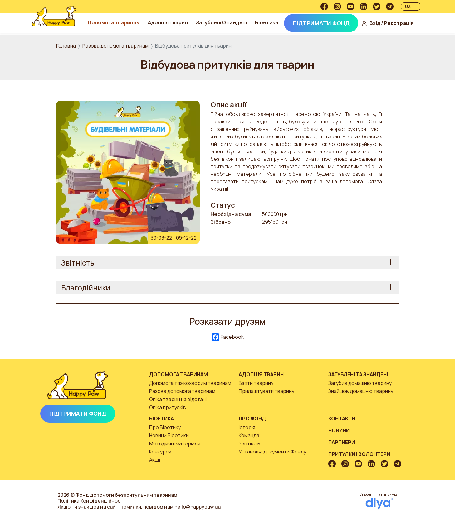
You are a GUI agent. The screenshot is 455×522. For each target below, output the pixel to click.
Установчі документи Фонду (272, 451)
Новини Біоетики (169, 435)
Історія (247, 427)
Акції (154, 459)
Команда (249, 435)
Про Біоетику (165, 427)
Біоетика (274, 22)
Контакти (341, 418)
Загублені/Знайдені (228, 22)
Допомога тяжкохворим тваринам (190, 383)
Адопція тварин (175, 22)
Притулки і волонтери (359, 454)
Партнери (341, 442)
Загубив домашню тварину (360, 383)
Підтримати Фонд (328, 23)
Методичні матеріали (174, 443)
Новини (339, 430)
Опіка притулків (167, 407)
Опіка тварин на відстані (178, 399)
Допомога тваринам (121, 22)
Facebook (228, 337)
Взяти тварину (256, 383)
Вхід (382, 23)
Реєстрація (406, 23)
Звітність (249, 443)
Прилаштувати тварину (266, 391)
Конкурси (160, 451)
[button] (128, 171)
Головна (66, 45)
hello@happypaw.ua (197, 506)
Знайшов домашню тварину (360, 391)
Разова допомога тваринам (115, 45)
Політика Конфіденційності (91, 500)
